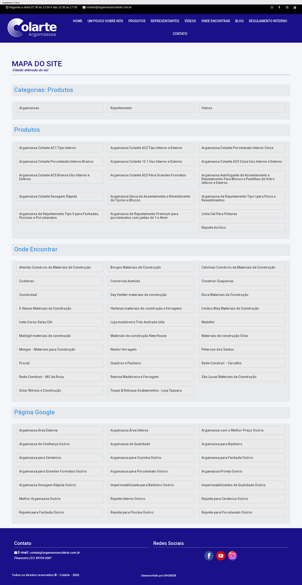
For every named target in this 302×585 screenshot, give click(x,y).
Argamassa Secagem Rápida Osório (47, 485)
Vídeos (190, 21)
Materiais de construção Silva (224, 336)
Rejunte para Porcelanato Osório (226, 512)
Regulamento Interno (268, 21)
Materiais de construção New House (138, 336)
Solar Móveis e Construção (40, 390)
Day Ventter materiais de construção (138, 295)
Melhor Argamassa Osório (40, 499)
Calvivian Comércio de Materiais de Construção (238, 267)
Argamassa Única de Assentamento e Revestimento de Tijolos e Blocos (150, 198)
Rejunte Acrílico (213, 227)
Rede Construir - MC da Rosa (41, 377)
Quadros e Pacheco (125, 363)
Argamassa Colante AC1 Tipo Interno (47, 148)
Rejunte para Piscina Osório (132, 512)
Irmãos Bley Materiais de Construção (230, 308)
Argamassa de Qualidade (130, 444)
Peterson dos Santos (217, 349)
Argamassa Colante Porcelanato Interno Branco (56, 161)
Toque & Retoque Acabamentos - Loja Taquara (146, 390)
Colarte (65, 575)
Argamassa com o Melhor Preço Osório (232, 430)
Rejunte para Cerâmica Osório (224, 499)
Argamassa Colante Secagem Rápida (48, 196)
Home (77, 21)
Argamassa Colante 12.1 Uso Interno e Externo (146, 161)
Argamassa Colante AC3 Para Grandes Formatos (148, 175)
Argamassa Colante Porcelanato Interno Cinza (237, 148)
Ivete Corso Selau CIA (35, 322)
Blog (239, 21)
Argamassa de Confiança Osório (44, 444)
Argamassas (29, 108)
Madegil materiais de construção (45, 336)
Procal (24, 363)
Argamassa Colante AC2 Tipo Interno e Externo (146, 148)
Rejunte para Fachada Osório (41, 512)
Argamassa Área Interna (129, 430)
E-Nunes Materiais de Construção (45, 308)
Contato (180, 34)
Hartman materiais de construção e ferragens (146, 308)
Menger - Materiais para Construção (47, 349)
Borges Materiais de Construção (135, 267)
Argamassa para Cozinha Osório (135, 458)
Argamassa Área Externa (38, 430)
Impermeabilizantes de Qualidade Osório (233, 485)
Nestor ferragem (123, 349)
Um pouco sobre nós (105, 21)
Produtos (137, 21)
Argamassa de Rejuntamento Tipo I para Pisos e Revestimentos (238, 198)
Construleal (28, 295)
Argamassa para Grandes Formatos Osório (53, 471)
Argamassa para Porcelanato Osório (139, 471)
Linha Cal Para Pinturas (219, 214)
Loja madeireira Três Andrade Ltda (137, 322)
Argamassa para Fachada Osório (227, 458)
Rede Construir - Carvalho (221, 363)
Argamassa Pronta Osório (221, 471)
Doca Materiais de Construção (224, 295)
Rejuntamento (121, 108)
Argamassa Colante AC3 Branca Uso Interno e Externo (54, 177)
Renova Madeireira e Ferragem (134, 377)
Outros (206, 108)
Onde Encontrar (215, 21)
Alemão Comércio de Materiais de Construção (55, 267)
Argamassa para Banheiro (221, 444)
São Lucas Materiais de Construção (228, 377)
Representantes (165, 21)
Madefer (208, 322)
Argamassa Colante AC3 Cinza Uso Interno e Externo (241, 161)
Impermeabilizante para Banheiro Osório (142, 485)
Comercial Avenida (125, 281)
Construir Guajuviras (217, 281)
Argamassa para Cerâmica (40, 458)
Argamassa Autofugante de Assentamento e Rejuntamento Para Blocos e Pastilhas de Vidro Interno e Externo (238, 179)
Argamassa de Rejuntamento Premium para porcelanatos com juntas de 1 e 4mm (144, 216)
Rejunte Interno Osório (127, 499)
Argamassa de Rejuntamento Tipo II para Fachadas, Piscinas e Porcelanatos (59, 216)
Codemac (26, 281)
